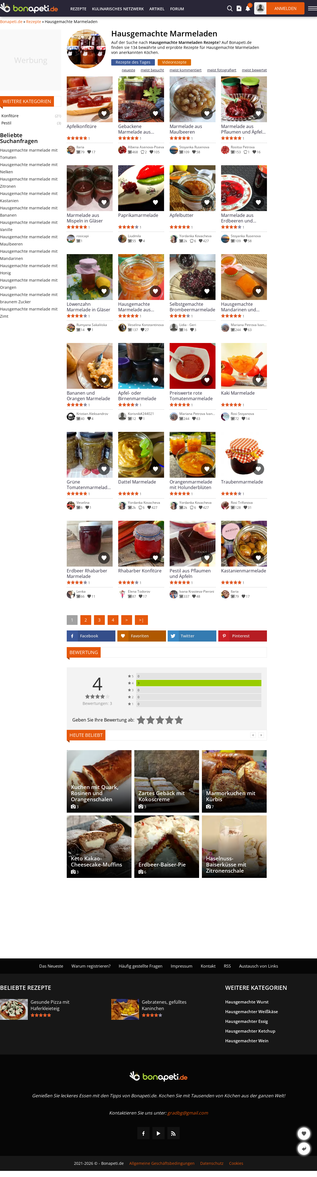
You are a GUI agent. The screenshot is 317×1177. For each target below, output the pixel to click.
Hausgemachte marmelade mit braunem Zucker (29, 298)
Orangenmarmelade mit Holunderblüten (191, 484)
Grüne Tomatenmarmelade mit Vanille (88, 484)
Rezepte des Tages (133, 62)
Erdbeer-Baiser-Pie (162, 864)
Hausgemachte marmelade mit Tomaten (29, 153)
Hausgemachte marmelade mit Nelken (29, 168)
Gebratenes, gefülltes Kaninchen (164, 1005)
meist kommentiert (186, 70)
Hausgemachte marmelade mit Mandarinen (29, 255)
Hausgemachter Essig (246, 1021)
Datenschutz (212, 1163)
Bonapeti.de (11, 21)
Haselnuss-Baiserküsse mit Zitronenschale (226, 864)
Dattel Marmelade (137, 482)
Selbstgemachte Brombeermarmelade (192, 306)
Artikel (157, 8)
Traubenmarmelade (242, 482)
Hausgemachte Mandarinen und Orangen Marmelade (242, 306)
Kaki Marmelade (238, 393)
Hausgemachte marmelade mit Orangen (29, 283)
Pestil (6, 123)
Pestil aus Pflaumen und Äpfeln (190, 573)
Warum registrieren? (90, 966)
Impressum (181, 966)
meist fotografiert (221, 70)
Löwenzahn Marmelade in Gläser (88, 306)
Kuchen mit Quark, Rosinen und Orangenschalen (94, 793)
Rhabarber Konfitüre (140, 571)
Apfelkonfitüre (81, 126)
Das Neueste (51, 966)
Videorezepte (174, 62)
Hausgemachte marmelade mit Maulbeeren (29, 240)
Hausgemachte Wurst (247, 1002)
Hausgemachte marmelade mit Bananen (29, 211)
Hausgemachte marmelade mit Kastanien (29, 197)
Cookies (236, 1163)
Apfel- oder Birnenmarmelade (137, 395)
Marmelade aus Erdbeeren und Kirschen (237, 218)
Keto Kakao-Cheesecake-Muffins (96, 861)
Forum (177, 8)
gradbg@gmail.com (187, 1113)
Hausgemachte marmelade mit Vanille (29, 226)
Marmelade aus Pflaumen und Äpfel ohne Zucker (241, 129)
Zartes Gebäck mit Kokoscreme (161, 796)
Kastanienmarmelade (243, 571)
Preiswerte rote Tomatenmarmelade (191, 395)
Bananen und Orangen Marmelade (88, 395)
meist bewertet (254, 70)
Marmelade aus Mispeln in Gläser (85, 218)
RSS (227, 966)
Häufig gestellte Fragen (140, 966)
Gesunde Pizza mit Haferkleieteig (50, 1005)
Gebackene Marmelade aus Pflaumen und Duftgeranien (134, 129)
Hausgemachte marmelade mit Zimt (29, 312)
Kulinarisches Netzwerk (118, 8)
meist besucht (152, 70)
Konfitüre (10, 116)
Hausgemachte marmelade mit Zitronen (29, 182)
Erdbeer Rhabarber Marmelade (87, 573)
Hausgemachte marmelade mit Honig (29, 269)
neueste (128, 70)
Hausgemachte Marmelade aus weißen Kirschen (135, 306)
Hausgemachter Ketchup (250, 1031)
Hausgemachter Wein (247, 1040)
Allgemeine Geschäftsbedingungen (162, 1163)
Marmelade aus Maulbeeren (186, 129)
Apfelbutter (182, 215)
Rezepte (78, 8)
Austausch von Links (258, 966)
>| (141, 620)
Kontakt (208, 966)
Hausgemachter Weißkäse (251, 1011)
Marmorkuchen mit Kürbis (231, 796)
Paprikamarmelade (138, 215)
